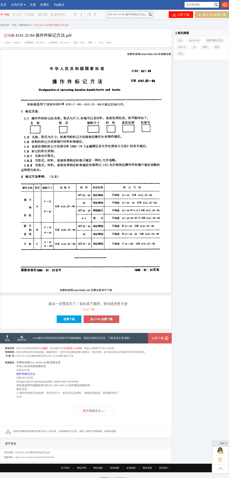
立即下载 (181, 14)
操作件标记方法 (25, 373)
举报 (43, 14)
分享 (16, 14)
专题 (33, 4)
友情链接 (130, 468)
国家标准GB (25, 25)
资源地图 (114, 468)
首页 (3, 4)
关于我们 (65, 468)
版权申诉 (57, 14)
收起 (223, 443)
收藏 (29, 14)
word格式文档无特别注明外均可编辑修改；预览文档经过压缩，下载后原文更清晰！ (82, 338)
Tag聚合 (59, 4)
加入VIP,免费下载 (212, 14)
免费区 (44, 4)
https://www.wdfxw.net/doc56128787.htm (34, 457)
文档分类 (17, 4)
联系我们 (163, 468)
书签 (4, 14)
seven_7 (17, 42)
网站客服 (147, 468)
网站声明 (81, 468)
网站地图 (98, 468)
